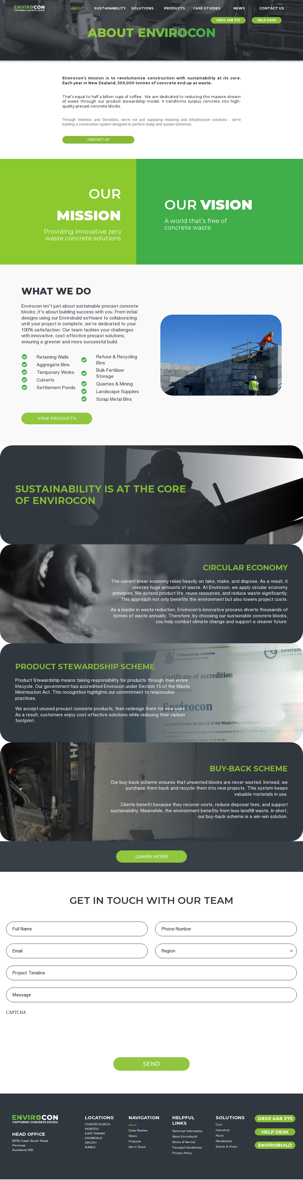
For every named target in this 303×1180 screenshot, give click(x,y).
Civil (219, 1125)
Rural (220, 1136)
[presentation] (52, 1030)
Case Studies (207, 8)
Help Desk (275, 1132)
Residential (224, 1141)
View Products (59, 418)
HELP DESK (266, 20)
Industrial (223, 1130)
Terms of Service (183, 1142)
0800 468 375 (228, 20)
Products (174, 8)
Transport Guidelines (187, 1148)
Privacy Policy (182, 1153)
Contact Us (271, 8)
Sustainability (110, 8)
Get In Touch (137, 1147)
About (78, 8)
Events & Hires (226, 1147)
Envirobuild (275, 1146)
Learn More (151, 856)
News (239, 8)
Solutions (142, 8)
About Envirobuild (184, 1137)
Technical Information (187, 1131)
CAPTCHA (16, 1012)
